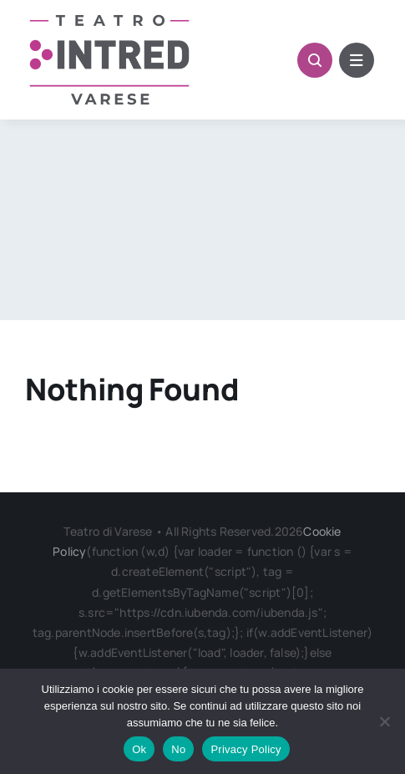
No (178, 749)
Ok (139, 749)
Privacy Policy (245, 749)
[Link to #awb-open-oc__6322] (356, 60)
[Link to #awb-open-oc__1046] (314, 60)
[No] (384, 721)
